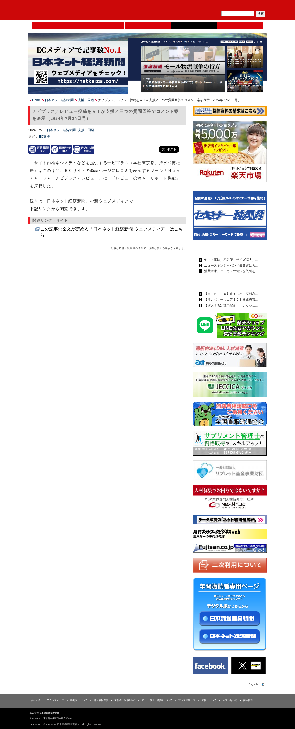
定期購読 (232, 6)
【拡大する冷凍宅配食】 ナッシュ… (230, 305)
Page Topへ (256, 684)
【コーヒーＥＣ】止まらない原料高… (230, 294)
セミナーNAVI (101, 25)
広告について (208, 700)
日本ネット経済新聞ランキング (223, 282)
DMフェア (240, 25)
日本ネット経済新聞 (194, 25)
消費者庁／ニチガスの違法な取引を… (230, 271)
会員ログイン (255, 6)
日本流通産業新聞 (148, 25)
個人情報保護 (101, 700)
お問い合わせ (229, 700)
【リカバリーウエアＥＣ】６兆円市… (230, 299)
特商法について (78, 700)
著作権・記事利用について (129, 700)
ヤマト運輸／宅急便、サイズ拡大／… (230, 260)
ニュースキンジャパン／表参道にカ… (230, 265)
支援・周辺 (86, 100)
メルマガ (209, 6)
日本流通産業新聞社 (63, 10)
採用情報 (248, 700)
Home (55, 25)
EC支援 (44, 136)
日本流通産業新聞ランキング (221, 248)
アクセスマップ (55, 700)
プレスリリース (186, 700)
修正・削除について (161, 700)
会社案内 (36, 700)
